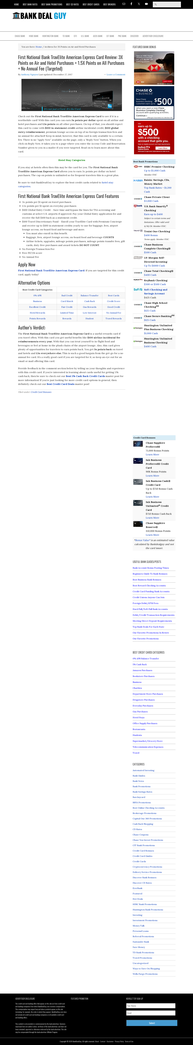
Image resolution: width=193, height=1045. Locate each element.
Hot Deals (138, 899)
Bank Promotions (142, 786)
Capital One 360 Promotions (147, 818)
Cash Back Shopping (143, 824)
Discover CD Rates (142, 882)
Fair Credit (67, 307)
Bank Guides (139, 775)
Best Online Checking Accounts (149, 807)
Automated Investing (143, 770)
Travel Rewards (114, 318)
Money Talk (138, 925)
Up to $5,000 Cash (154, 170)
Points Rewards (37, 318)
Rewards (66, 318)
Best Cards (113, 295)
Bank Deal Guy (39, 15)
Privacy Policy (119, 1041)
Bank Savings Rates (142, 791)
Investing (137, 915)
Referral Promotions (143, 936)
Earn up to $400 (153, 214)
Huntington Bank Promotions (148, 909)
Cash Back (89, 301)
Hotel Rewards (37, 312)
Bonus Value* (142, 540)
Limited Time (67, 312)
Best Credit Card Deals (60, 384)
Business (37, 301)
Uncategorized (140, 963)
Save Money (139, 947)
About (97, 1041)
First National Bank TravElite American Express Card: (51, 270)
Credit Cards (139, 861)
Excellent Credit (37, 307)
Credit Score (113, 301)
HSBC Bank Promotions (145, 904)
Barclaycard (139, 797)
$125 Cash (149, 310)
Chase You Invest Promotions (148, 840)
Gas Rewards (89, 307)
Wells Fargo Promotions (145, 974)
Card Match (67, 301)
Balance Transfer (90, 295)
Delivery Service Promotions (147, 872)
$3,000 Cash (151, 200)
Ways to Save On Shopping (146, 968)
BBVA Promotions (142, 802)
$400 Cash (150, 274)
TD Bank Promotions (143, 952)
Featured (137, 893)
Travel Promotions (142, 957)
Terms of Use (129, 1041)
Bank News (138, 781)
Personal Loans (141, 931)
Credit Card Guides (142, 856)
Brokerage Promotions (144, 813)
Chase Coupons (141, 834)
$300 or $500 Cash (155, 284)
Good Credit (113, 307)
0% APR (37, 295)
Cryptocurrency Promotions (147, 866)
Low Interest (89, 312)
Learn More (152, 454)
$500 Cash (150, 252)
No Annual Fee (113, 312)
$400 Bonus (151, 235)
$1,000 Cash (151, 333)
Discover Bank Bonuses (144, 877)
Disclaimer (110, 1041)
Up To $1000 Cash (154, 265)
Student (90, 318)
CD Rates (137, 829)
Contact (102, 1041)
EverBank (137, 888)
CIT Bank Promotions (144, 845)
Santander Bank (141, 941)
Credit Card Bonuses (41, 392)
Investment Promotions (145, 920)
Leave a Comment (116, 74)
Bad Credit (67, 295)
